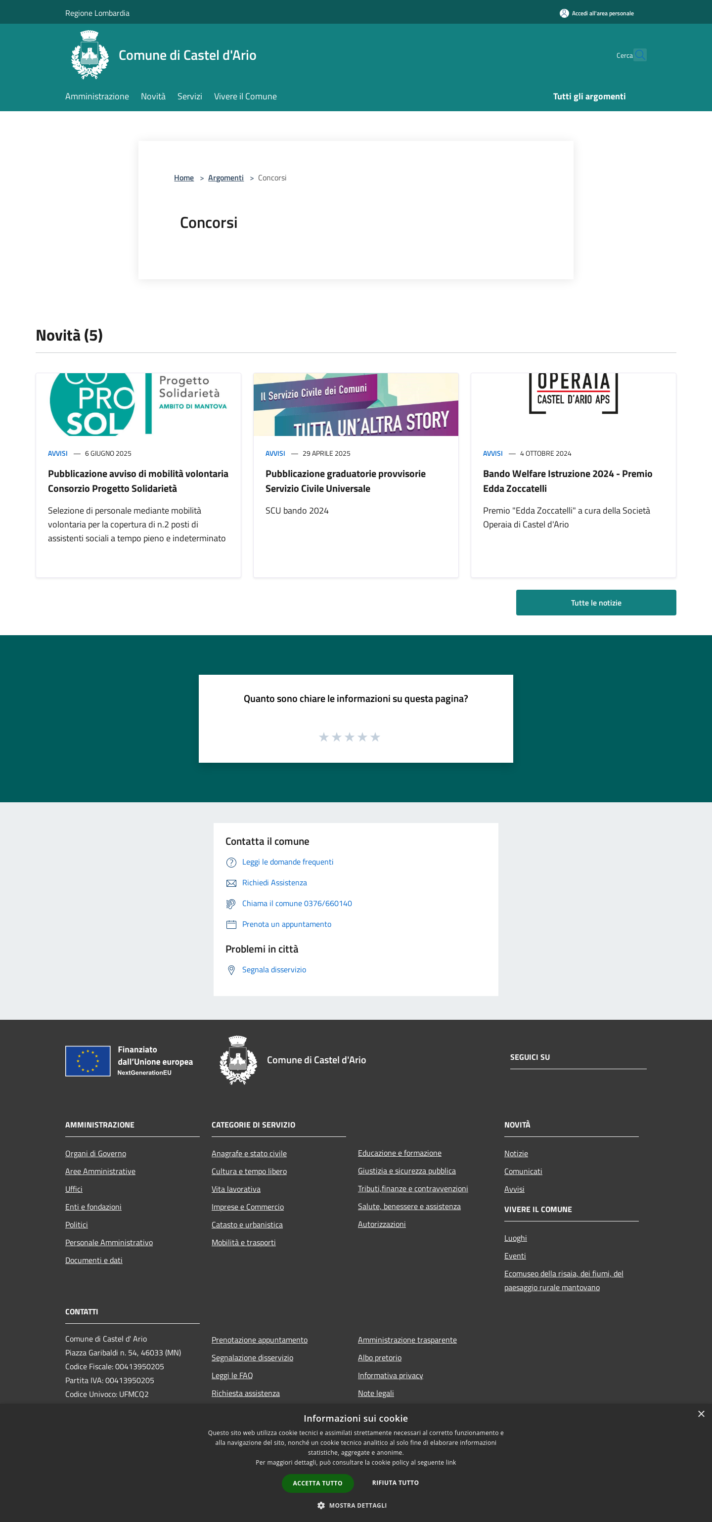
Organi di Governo (95, 1153)
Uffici (74, 1189)
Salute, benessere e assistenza (409, 1206)
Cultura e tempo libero (249, 1171)
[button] (356, 1505)
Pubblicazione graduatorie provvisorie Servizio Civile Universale (346, 481)
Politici (76, 1224)
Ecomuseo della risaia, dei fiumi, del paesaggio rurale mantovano (563, 1280)
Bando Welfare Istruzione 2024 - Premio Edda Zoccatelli (568, 481)
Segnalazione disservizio (252, 1357)
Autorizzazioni (382, 1224)
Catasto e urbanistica (247, 1224)
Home (184, 177)
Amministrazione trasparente (407, 1340)
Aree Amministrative (100, 1171)
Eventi (515, 1255)
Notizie (516, 1153)
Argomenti (226, 177)
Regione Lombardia (97, 13)
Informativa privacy (390, 1375)
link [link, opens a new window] (451, 1462)
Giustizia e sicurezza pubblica (407, 1170)
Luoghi (515, 1238)
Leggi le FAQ (232, 1375)
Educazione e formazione (400, 1153)
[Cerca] (635, 55)
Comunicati (523, 1171)
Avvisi (58, 453)
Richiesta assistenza (246, 1393)
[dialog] (356, 1463)
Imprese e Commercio (248, 1207)
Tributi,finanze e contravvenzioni (413, 1188)
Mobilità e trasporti (244, 1242)
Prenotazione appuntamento (260, 1340)
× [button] (701, 1414)
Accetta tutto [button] (318, 1483)
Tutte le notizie (596, 603)
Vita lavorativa (236, 1189)
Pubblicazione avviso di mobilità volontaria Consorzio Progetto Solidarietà (138, 481)
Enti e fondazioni (93, 1207)
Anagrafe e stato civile (249, 1153)
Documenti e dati (94, 1260)
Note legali (376, 1393)
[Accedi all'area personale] (597, 13)
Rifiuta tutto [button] (395, 1483)
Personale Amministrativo (109, 1242)
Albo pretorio (379, 1357)
